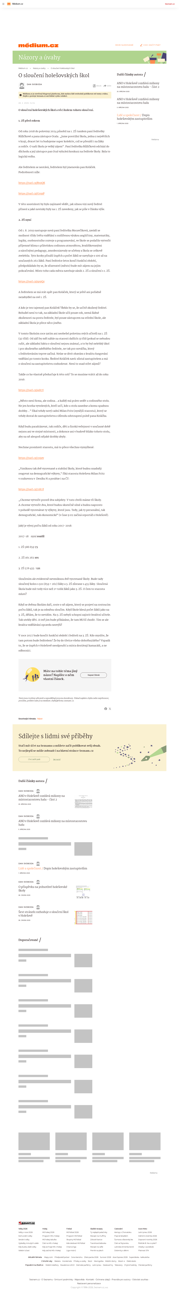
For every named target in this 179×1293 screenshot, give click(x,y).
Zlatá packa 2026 (91, 1257)
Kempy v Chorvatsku (122, 1232)
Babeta (58, 1261)
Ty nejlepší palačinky (98, 1232)
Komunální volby (25, 1236)
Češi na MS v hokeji (50, 1243)
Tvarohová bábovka (98, 1243)
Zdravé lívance (96, 1240)
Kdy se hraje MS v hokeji (52, 1247)
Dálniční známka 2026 (147, 1236)
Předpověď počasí (62, 1257)
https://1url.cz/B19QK (31, 183)
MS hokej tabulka (49, 1240)
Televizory (119, 1265)
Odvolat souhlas (140, 1279)
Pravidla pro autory (121, 1279)
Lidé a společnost (128, 115)
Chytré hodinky (130, 1265)
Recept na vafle (96, 1247)
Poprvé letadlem (121, 1236)
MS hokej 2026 (48, 1232)
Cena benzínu (77, 1257)
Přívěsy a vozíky (80, 1261)
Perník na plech (96, 1250)
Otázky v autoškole (146, 1247)
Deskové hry (108, 1265)
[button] (83, 801)
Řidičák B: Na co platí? (147, 1243)
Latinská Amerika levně (124, 1247)
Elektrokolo (131, 1261)
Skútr (90, 1261)
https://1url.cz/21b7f (31, 489)
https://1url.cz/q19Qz (31, 282)
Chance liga (71, 1247)
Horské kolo (67, 1261)
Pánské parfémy (145, 1265)
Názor (40, 719)
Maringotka (98, 1261)
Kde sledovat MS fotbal (75, 1243)
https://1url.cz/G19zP (31, 194)
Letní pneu (96, 1265)
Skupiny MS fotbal (73, 1240)
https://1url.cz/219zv (31, 458)
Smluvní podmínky (63, 1279)
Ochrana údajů (103, 1279)
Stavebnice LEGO (67, 1265)
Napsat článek (94, 675)
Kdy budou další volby (27, 1247)
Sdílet (107, 86)
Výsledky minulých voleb (28, 1243)
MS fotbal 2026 (72, 1232)
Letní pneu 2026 (145, 1232)
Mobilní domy (110, 1261)
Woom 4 (121, 1261)
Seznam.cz (170, 4)
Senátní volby (23, 1240)
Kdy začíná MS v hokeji (51, 1250)
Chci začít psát (150, 45)
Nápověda (79, 1279)
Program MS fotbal (74, 1236)
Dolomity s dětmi (121, 1250)
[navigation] (3, 4)
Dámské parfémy (83, 1265)
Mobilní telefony (52, 1265)
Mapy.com (48, 1257)
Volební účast (24, 1250)
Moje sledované (124, 45)
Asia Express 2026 (120, 1257)
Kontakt (90, 1279)
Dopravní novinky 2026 (147, 1240)
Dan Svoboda (34, 84)
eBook (97, 86)
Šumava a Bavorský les (123, 1240)
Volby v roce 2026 (25, 1232)
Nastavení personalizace (89, 1283)
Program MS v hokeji (50, 1236)
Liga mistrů (71, 1250)
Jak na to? (57, 759)
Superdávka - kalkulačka (139, 1257)
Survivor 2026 (105, 1257)
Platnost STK (143, 1250)
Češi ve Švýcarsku (121, 1243)
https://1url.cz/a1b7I (31, 390)
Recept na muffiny (98, 1236)
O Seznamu (47, 1279)
